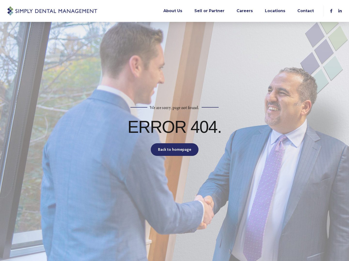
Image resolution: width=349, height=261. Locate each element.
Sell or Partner (209, 10)
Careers (245, 10)
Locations (275, 10)
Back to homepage (174, 149)
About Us (172, 10)
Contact (305, 10)
